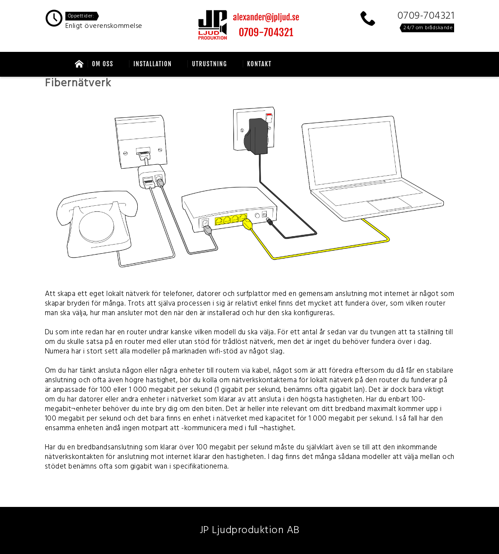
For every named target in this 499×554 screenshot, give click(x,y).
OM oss (102, 64)
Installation (152, 64)
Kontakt (259, 64)
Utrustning (209, 64)
